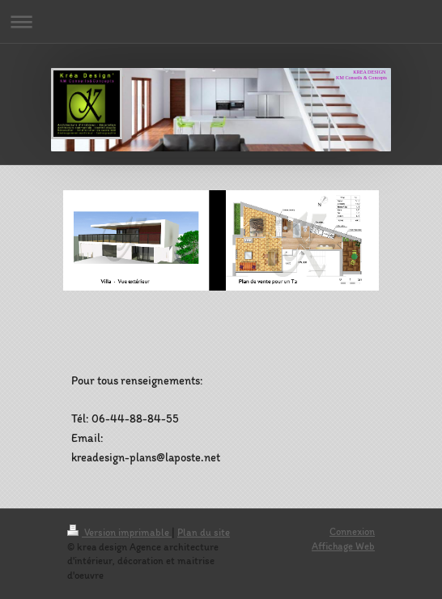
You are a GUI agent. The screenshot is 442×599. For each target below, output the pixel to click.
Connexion (352, 531)
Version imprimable (119, 532)
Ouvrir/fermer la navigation (221, 21)
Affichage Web (343, 546)
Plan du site (203, 532)
